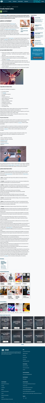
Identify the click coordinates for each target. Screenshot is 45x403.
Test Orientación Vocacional (26, 351)
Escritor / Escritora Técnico (26, 297)
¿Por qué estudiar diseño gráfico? (24, 31)
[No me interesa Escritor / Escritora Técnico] (28, 287)
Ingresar (42, 1)
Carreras (10, 1)
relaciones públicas (11, 165)
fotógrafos (17, 165)
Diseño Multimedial (37, 40)
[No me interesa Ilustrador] (5, 287)
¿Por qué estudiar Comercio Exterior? (28, 387)
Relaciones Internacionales (4, 395)
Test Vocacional (37, 1)
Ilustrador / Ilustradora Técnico (17, 297)
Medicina (2, 389)
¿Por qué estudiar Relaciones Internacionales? (29, 391)
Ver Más (22, 344)
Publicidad (4, 93)
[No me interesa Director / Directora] (13, 274)
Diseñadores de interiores (5, 143)
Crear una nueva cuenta (26, 367)
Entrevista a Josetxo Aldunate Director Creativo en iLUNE (3, 263)
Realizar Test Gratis (37, 57)
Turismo (2, 393)
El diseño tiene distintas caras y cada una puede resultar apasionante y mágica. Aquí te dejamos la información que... (39, 20)
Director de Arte (18, 283)
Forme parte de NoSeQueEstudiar (27, 374)
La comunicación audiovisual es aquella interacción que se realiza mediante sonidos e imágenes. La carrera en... (39, 28)
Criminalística (3, 387)
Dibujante (25, 283)
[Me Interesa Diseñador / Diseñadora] (2, 274)
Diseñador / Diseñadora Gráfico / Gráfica (10, 297)
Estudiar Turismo (25, 385)
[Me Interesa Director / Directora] (9, 274)
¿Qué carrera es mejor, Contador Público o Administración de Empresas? (32, 393)
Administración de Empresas (5, 383)
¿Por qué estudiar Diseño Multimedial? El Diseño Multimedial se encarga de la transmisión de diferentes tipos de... (39, 44)
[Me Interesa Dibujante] (24, 274)
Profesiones (14, 1)
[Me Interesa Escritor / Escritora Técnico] (24, 287)
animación (20, 122)
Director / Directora (9, 283)
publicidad (6, 39)
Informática (6, 256)
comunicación (7, 29)
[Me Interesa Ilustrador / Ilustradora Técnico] (17, 287)
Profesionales (24, 379)
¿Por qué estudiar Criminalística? (27, 389)
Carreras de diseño (37, 17)
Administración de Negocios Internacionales (7, 399)
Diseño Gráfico (13, 23)
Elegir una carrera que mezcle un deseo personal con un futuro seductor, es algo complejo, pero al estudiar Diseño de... (39, 36)
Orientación (26, 1)
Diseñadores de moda (4, 140)
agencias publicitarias (12, 29)
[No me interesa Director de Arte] (21, 274)
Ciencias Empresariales (8, 174)
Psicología (2, 385)
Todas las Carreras (25, 353)
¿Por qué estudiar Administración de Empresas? (29, 383)
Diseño (5, 15)
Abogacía (2, 397)
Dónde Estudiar (20, 1)
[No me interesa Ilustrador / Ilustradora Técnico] (21, 287)
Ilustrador (2, 296)
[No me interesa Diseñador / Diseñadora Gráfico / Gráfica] (13, 287)
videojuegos (6, 129)
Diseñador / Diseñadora (2, 283)
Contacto (24, 369)
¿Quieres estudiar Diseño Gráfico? (24, 29)
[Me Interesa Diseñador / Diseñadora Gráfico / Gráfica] (9, 287)
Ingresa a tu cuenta (25, 365)
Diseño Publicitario (9, 227)
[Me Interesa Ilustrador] (2, 287)
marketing (8, 59)
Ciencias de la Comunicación (5, 391)
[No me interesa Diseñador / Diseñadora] (5, 274)
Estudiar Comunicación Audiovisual (38, 25)
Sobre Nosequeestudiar (26, 361)
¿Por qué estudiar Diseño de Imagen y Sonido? (39, 33)
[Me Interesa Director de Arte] (17, 274)
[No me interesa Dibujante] (28, 274)
